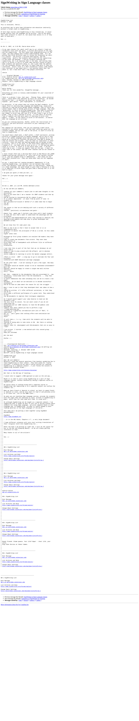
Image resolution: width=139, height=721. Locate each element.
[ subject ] (32, 16)
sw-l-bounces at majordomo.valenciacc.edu (23, 411)
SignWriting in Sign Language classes (35, 12)
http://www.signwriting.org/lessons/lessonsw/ (20, 440)
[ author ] (38, 16)
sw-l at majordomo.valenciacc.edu (31, 90)
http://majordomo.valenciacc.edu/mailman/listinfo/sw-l (24, 548)
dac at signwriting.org (27, 88)
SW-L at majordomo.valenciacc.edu (16, 538)
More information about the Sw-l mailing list (15, 719)
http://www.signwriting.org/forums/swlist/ (19, 543)
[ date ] (20, 16)
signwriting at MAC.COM (19, 7)
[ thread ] (26, 16)
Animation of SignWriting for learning (33, 14)
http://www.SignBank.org (12, 496)
